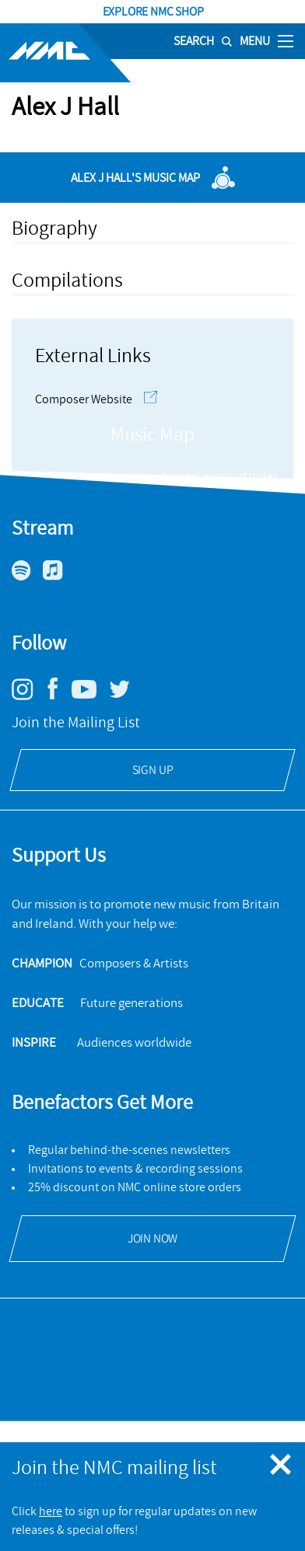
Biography (54, 228)
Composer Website (96, 399)
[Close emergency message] (281, 1465)
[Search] (197, 41)
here (50, 1511)
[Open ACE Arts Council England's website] (152, 1388)
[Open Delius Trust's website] (152, 1346)
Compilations (67, 280)
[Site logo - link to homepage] (65, 52)
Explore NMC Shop (152, 11)
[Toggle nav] (285, 40)
